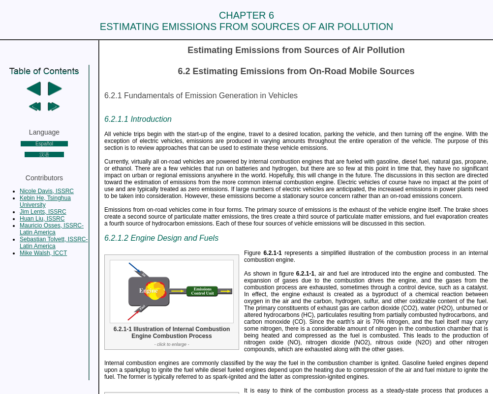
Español (44, 143)
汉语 (44, 154)
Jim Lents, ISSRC (43, 211)
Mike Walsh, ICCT (43, 253)
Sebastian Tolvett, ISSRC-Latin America (54, 243)
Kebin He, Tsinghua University (45, 201)
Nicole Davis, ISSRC (47, 191)
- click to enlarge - (171, 344)
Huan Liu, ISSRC (42, 218)
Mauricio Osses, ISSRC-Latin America (52, 229)
